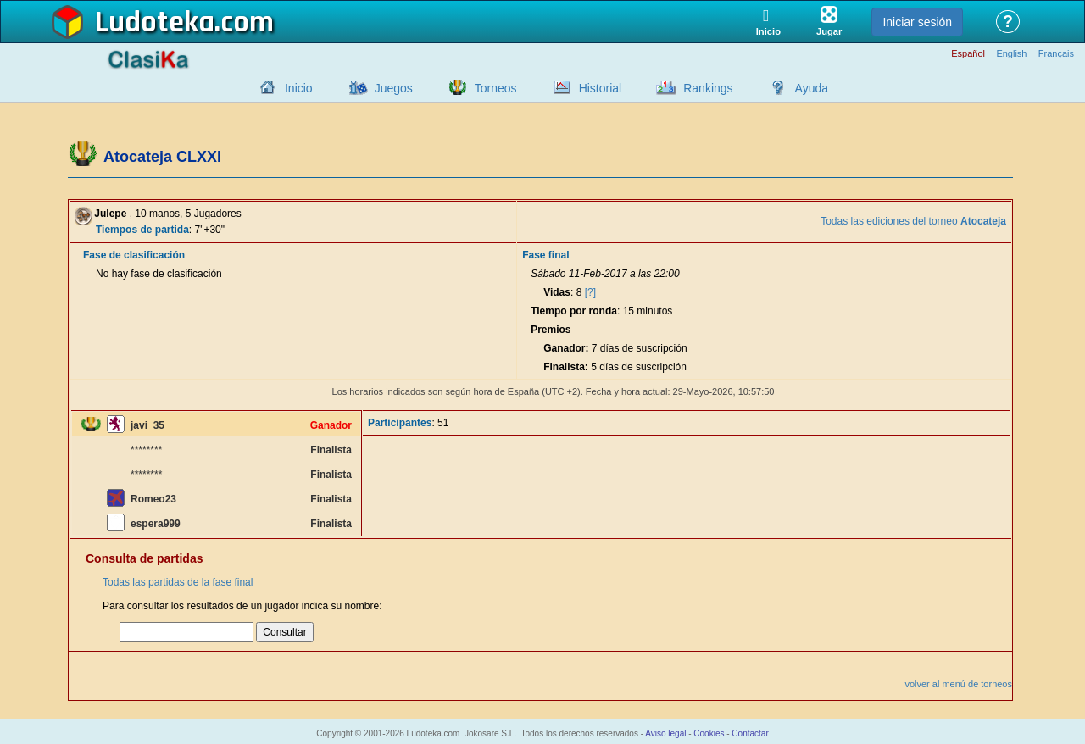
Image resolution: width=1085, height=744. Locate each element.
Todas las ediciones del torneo (913, 221)
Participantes (399, 423)
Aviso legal (665, 733)
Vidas (556, 292)
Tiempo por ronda (574, 311)
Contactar (750, 733)
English (1011, 53)
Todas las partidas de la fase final (178, 582)
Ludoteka (154, 23)
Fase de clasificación (134, 255)
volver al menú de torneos (958, 684)
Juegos (394, 88)
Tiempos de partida (142, 230)
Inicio (299, 88)
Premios (550, 330)
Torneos (496, 88)
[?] (590, 292)
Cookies (708, 733)
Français (1056, 53)
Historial (600, 88)
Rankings (707, 88)
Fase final (545, 255)
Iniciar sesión (917, 22)
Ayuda (811, 88)
